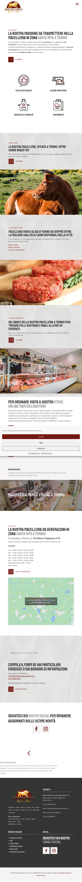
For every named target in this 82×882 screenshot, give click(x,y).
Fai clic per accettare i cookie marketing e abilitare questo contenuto (41, 601)
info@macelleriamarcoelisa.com (21, 676)
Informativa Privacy (34, 453)
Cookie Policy (14, 843)
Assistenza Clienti (16, 838)
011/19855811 (50, 817)
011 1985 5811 (14, 679)
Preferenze (41, 448)
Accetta (41, 437)
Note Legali (14, 849)
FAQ (11, 841)
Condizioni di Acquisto (17, 852)
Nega (41, 442)
